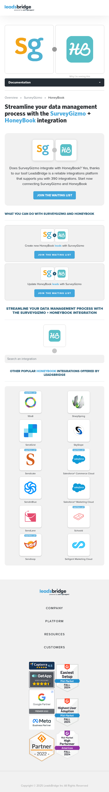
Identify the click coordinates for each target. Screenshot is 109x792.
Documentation (19, 82)
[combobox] (54, 359)
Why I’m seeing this (79, 76)
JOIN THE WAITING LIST (54, 195)
